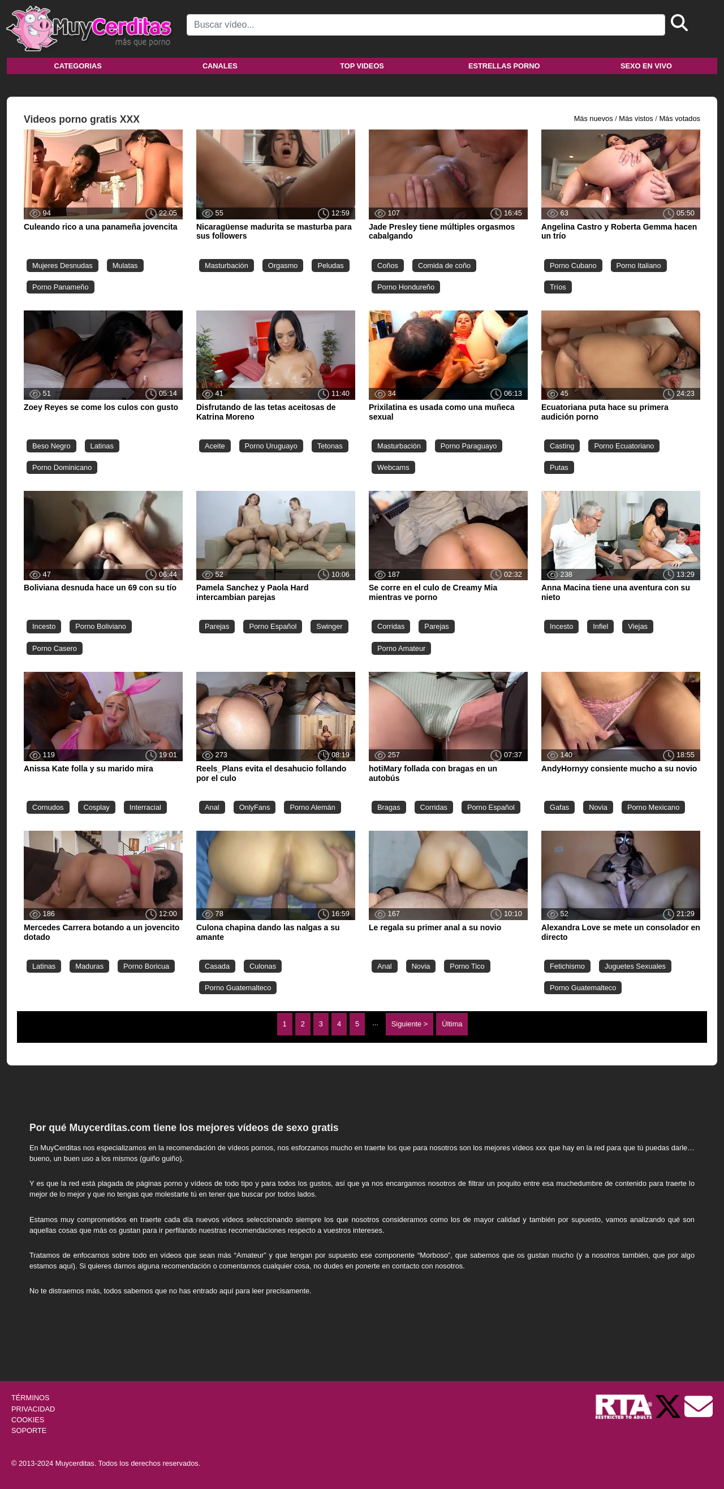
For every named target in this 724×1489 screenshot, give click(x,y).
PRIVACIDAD (33, 1409)
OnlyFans (254, 807)
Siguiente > (409, 1024)
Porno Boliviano (100, 626)
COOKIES (27, 1419)
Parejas (217, 626)
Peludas (330, 265)
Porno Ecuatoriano (624, 446)
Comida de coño (444, 265)
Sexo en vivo (646, 66)
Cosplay (97, 807)
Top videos (362, 66)
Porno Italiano (639, 265)
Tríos (558, 287)
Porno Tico (467, 966)
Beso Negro (51, 446)
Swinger (329, 626)
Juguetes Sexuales (635, 966)
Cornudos (48, 807)
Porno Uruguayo (271, 446)
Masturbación (226, 265)
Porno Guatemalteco (238, 987)
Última (452, 1024)
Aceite (215, 446)
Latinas (102, 446)
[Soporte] (698, 1406)
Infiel (600, 626)
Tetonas (330, 446)
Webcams (393, 467)
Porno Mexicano (653, 807)
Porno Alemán (312, 807)
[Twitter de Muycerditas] (669, 1406)
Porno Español (272, 626)
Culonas (262, 966)
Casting (562, 446)
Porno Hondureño (405, 287)
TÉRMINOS (30, 1397)
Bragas (388, 807)
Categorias (77, 66)
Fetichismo (567, 966)
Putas (559, 467)
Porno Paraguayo (469, 446)
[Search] (426, 25)
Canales (220, 66)
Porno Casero (54, 648)
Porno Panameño (60, 287)
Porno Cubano (573, 265)
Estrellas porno (504, 66)
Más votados (679, 118)
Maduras (89, 966)
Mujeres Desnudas (62, 265)
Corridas (390, 626)
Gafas (559, 807)
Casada (217, 966)
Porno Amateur (401, 648)
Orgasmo (283, 265)
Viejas (638, 626)
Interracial (145, 807)
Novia (598, 807)
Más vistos (636, 118)
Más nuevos (593, 118)
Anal (212, 807)
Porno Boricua (146, 966)
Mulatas (125, 265)
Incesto (43, 626)
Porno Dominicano (62, 467)
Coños (387, 265)
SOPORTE (28, 1430)
